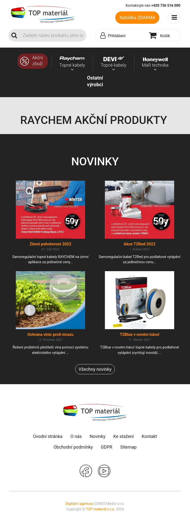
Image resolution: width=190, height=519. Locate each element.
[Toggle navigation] (174, 17)
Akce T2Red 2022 (140, 244)
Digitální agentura (79, 504)
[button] (120, 35)
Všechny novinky (94, 369)
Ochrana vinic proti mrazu (50, 334)
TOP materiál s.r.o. (100, 509)
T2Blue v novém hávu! (139, 334)
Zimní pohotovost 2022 (50, 244)
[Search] (53, 35)
